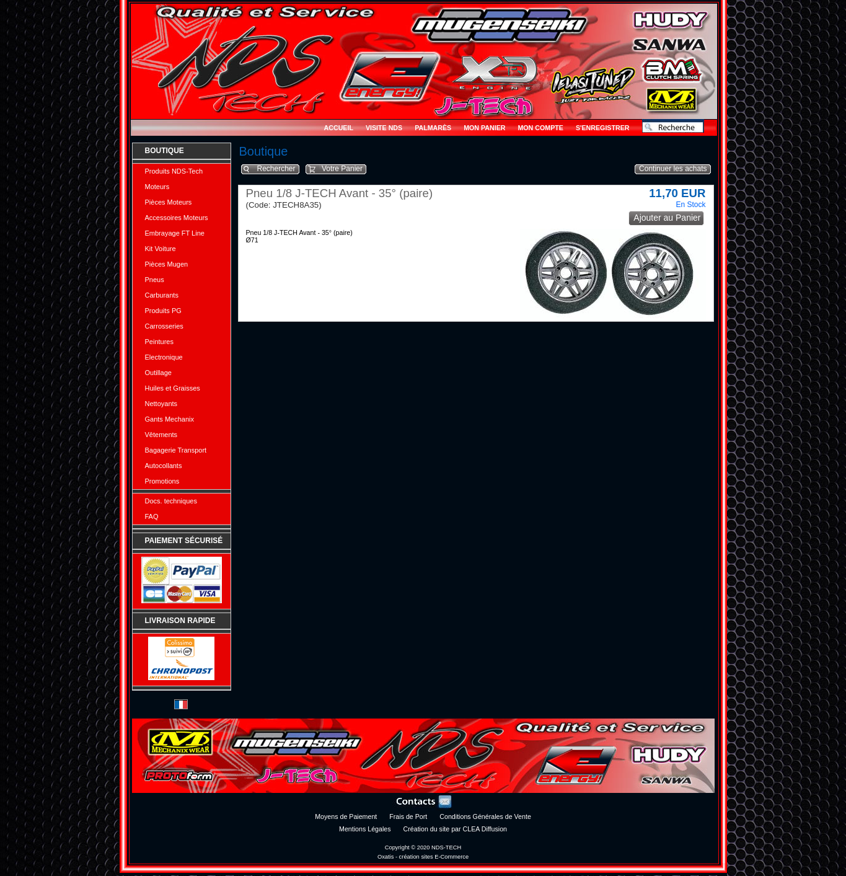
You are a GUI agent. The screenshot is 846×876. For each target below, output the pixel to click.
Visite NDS (384, 127)
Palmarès (433, 127)
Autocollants (163, 465)
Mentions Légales (365, 829)
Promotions (162, 481)
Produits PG (163, 310)
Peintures (159, 341)
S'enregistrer (603, 127)
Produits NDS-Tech (174, 171)
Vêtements (161, 434)
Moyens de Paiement (346, 816)
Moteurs (157, 186)
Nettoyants (161, 403)
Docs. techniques (171, 501)
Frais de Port (408, 816)
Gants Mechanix (169, 419)
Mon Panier (484, 127)
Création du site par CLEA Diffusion (455, 829)
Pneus (154, 279)
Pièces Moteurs (168, 202)
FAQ (152, 516)
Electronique (164, 357)
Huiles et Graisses (172, 388)
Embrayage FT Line (175, 233)
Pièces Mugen (166, 264)
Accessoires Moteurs (176, 217)
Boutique (164, 150)
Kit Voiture (160, 248)
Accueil (338, 127)
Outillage (158, 372)
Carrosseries (164, 326)
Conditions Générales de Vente (485, 816)
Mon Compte (540, 127)
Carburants (161, 295)
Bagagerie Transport (176, 450)
